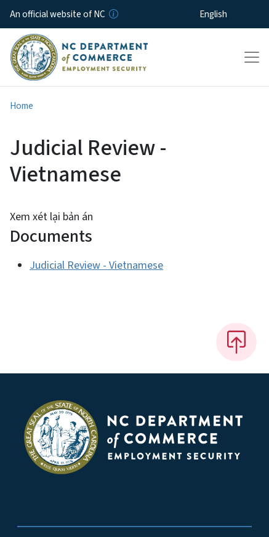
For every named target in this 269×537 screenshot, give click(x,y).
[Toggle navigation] (252, 57)
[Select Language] (232, 14)
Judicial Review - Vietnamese (96, 265)
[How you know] (112, 14)
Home (21, 106)
